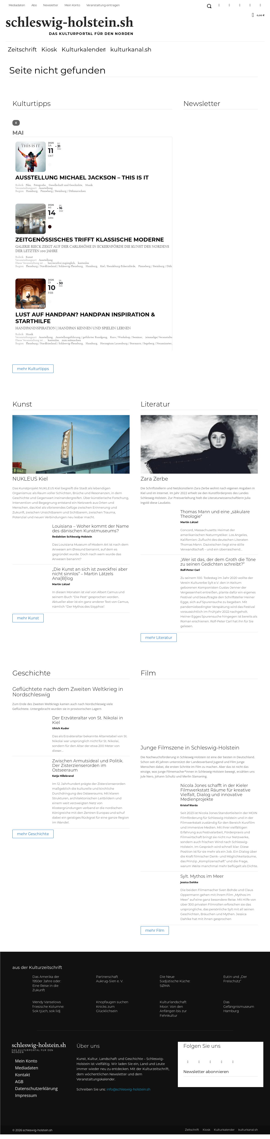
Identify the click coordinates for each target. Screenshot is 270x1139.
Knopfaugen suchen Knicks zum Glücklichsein (112, 1011)
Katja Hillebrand (63, 780)
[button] (209, 6)
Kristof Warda (189, 810)
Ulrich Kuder (60, 733)
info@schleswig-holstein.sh (128, 1094)
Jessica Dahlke (189, 886)
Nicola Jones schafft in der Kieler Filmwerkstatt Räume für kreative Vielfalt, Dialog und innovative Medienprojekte (215, 797)
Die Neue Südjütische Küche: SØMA (175, 986)
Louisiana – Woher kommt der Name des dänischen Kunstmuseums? (90, 533)
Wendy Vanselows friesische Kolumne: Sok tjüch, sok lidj (48, 1011)
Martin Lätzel (61, 588)
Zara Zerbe (154, 483)
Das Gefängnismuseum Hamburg (238, 1011)
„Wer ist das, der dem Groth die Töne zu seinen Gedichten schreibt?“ (218, 566)
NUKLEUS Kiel (30, 483)
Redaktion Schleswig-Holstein (72, 541)
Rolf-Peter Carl (190, 574)
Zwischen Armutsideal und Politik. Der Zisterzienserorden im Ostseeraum (87, 770)
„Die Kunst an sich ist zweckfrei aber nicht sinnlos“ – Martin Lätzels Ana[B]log (90, 579)
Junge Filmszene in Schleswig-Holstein (190, 752)
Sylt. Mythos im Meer (202, 881)
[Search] (16, 123)
